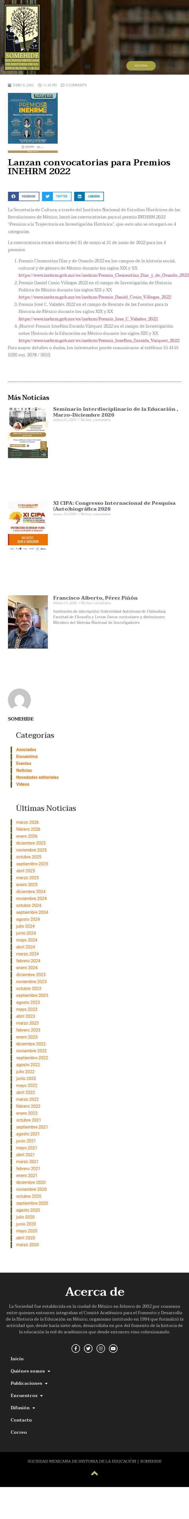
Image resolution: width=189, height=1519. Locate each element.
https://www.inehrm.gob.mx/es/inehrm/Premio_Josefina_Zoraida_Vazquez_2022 (99, 340)
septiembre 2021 (32, 1127)
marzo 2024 (27, 953)
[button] (87, 66)
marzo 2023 (27, 1023)
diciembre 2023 (30, 974)
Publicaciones (29, 1383)
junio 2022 (26, 1078)
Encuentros (27, 756)
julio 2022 (25, 1071)
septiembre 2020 (32, 1203)
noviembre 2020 (31, 1189)
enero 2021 (26, 1175)
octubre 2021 (28, 1120)
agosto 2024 (28, 919)
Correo (19, 1432)
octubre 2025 (28, 857)
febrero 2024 (28, 960)
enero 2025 (26, 884)
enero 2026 (26, 836)
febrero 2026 (28, 829)
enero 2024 (26, 967)
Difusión (23, 1408)
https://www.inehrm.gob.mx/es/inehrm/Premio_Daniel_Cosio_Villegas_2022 (95, 297)
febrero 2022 (28, 1106)
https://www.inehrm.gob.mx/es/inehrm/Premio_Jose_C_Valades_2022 (88, 319)
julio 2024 (25, 926)
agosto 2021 (28, 1134)
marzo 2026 (27, 822)
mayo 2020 (26, 1230)
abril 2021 (25, 1154)
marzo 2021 (27, 1161)
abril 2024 (25, 947)
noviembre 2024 (31, 898)
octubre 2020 (28, 1196)
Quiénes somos (30, 1371)
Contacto (21, 1420)
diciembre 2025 (30, 843)
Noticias (24, 770)
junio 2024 (26, 933)
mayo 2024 (26, 940)
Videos (22, 784)
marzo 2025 (27, 877)
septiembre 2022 (32, 1057)
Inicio (17, 1359)
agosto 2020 (28, 1210)
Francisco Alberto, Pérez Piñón (95, 598)
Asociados (26, 749)
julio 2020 (25, 1217)
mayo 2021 (26, 1147)
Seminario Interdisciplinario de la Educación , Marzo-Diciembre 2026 (115, 412)
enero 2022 (26, 1113)
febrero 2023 (28, 1030)
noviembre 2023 (31, 981)
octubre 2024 (28, 905)
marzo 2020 (27, 1244)
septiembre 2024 (32, 912)
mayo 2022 (26, 1085)
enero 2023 (26, 1037)
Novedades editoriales (37, 777)
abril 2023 (25, 1016)
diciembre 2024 (30, 891)
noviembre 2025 (31, 850)
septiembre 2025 (32, 863)
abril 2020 (25, 1237)
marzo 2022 (27, 1099)
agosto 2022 (28, 1064)
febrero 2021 (28, 1168)
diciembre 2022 (30, 1043)
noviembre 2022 (31, 1050)
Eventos (23, 763)
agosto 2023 (28, 1002)
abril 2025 (25, 870)
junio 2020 (26, 1224)
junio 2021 (26, 1140)
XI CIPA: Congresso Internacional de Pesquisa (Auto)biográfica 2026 (114, 506)
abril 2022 (25, 1092)
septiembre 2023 (32, 995)
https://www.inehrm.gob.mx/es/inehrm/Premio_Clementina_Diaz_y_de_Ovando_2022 (104, 275)
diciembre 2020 (30, 1182)
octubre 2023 (28, 988)
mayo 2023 (26, 1009)
